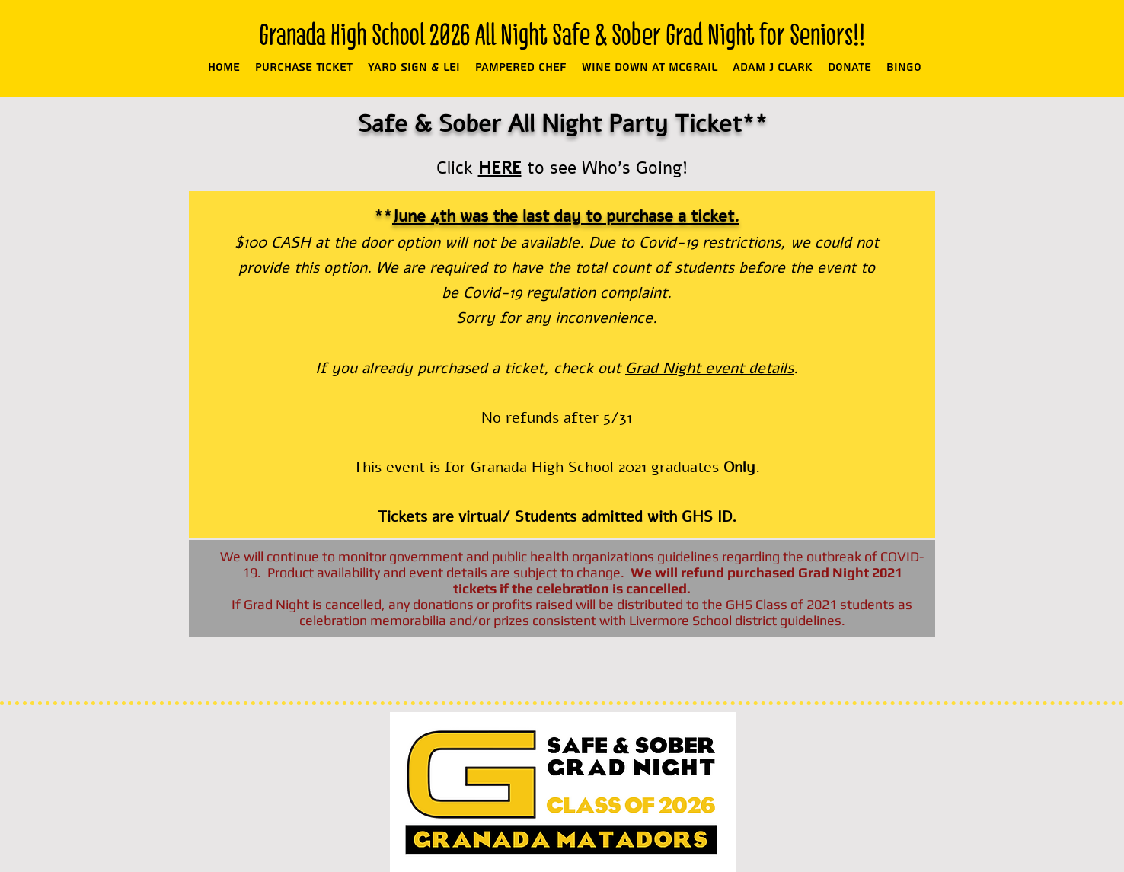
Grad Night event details (709, 368)
